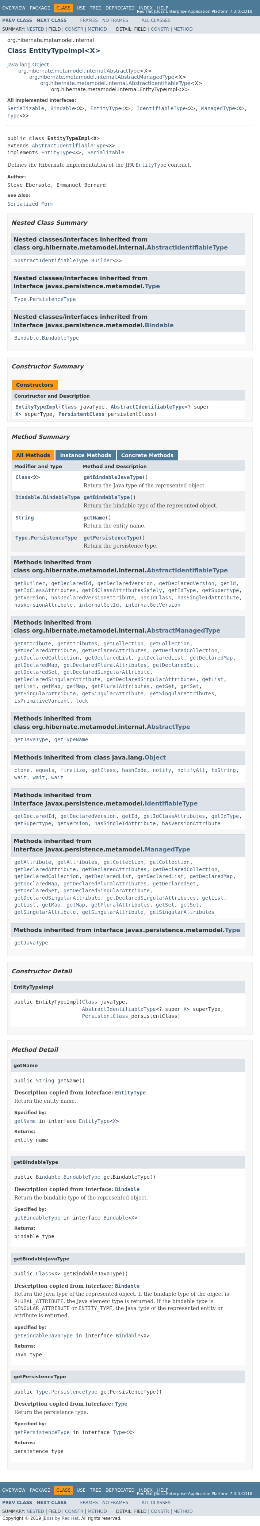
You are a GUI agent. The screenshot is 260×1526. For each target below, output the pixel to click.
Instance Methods (85, 455)
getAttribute (32, 643)
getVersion (29, 597)
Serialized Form (30, 204)
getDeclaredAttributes (114, 650)
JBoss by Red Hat (60, 1518)
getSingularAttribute (45, 693)
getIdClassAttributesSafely (122, 590)
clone (22, 770)
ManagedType (218, 108)
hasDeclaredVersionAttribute (92, 597)
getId (228, 583)
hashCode (134, 770)
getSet (165, 686)
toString (223, 770)
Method (97, 29)
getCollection (123, 643)
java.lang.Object (28, 64)
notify (162, 770)
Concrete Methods (147, 455)
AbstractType (168, 726)
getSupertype (220, 590)
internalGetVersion (152, 605)
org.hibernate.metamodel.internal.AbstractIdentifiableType (115, 83)
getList (212, 679)
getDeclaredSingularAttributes (151, 679)
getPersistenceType (111, 538)
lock (82, 701)
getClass (103, 770)
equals (45, 770)
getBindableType (107, 497)
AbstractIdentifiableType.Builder (63, 260)
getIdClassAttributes (45, 590)
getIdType (182, 590)
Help (162, 8)
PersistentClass (81, 414)
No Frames (115, 20)
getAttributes (77, 643)
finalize (72, 770)
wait (20, 777)
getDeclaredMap (211, 658)
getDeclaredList (108, 658)
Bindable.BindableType (46, 338)
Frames (89, 20)
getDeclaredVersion (125, 583)
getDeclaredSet (174, 665)
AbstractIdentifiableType (69, 145)
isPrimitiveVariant (42, 701)
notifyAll (191, 770)
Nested (35, 29)
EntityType (106, 108)
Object (155, 757)
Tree (95, 8)
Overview (14, 8)
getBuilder (29, 583)
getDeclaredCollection (185, 650)
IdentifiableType (161, 108)
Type (13, 116)
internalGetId (99, 605)
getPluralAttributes (120, 686)
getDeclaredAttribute (45, 650)
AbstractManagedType (183, 630)
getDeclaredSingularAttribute (107, 672)
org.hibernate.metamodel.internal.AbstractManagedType (101, 77)
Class (69, 407)
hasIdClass (156, 597)
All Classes (156, 20)
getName (94, 518)
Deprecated (120, 8)
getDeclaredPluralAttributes (105, 665)
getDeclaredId (71, 583)
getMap (51, 686)
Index (146, 8)
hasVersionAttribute (43, 605)
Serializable (25, 108)
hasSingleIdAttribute (208, 597)
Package (40, 8)
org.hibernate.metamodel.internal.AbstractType (79, 71)
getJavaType (31, 739)
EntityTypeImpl (36, 407)
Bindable (62, 108)
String (24, 518)
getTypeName (71, 739)
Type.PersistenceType (45, 299)
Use (81, 8)
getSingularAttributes (182, 693)
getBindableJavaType (113, 477)
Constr (74, 29)
